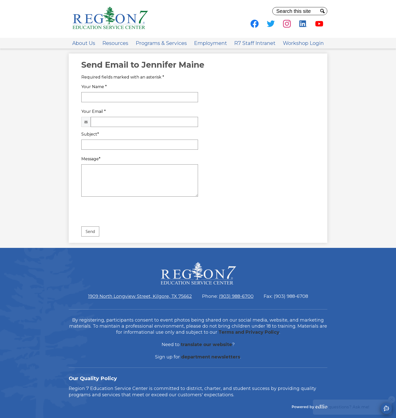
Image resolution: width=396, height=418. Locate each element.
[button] (84, 43)
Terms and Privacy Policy (248, 332)
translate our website (206, 344)
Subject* (90, 134)
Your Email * (93, 111)
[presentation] (119, 212)
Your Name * (94, 86)
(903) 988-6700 (236, 296)
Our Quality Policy (93, 378)
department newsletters (210, 357)
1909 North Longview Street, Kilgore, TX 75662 (140, 296)
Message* (91, 158)
